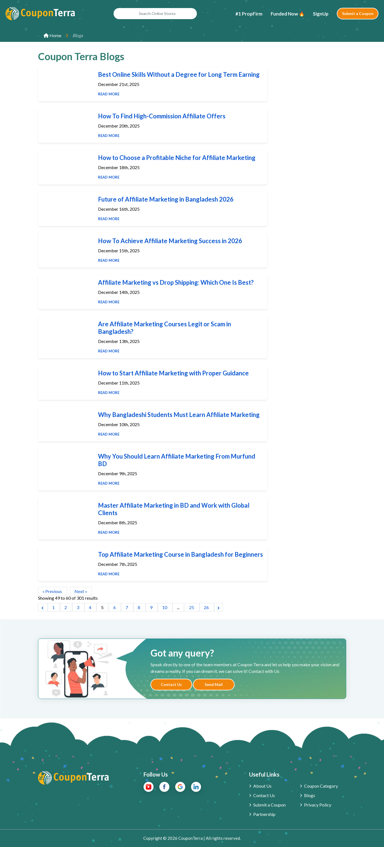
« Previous (52, 591)
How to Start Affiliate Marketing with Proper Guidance (173, 373)
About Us (262, 786)
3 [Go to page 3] (78, 607)
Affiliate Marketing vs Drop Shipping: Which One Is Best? (176, 282)
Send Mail (214, 684)
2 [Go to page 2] (66, 607)
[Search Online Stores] (155, 13)
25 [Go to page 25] (192, 607)
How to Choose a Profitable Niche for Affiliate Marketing (176, 157)
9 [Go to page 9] (151, 607)
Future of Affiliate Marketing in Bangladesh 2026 (166, 199)
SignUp (320, 14)
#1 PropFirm (248, 14)
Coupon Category (321, 786)
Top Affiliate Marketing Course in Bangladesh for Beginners (180, 554)
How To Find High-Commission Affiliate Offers (161, 116)
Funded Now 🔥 (288, 14)
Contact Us (171, 684)
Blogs (309, 795)
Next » (80, 591)
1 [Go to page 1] (54, 607)
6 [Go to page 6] (115, 607)
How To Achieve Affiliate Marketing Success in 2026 (170, 241)
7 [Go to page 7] (127, 607)
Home (52, 35)
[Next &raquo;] (218, 607)
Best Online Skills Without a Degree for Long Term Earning (179, 74)
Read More (108, 94)
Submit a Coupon (357, 13)
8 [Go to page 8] (139, 607)
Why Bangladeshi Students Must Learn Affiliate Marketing (179, 414)
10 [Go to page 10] (165, 607)
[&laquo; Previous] (43, 607)
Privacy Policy (317, 804)
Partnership (264, 814)
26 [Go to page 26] (207, 607)
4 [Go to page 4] (90, 607)
